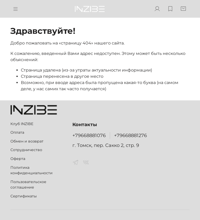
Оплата (17, 132)
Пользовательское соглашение (28, 184)
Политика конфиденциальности (31, 170)
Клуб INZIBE (21, 123)
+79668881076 (89, 135)
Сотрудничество (26, 149)
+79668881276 (130, 135)
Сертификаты (23, 196)
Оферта (17, 158)
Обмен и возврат (26, 141)
